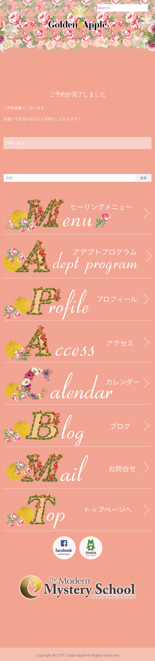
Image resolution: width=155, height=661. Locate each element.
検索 (143, 178)
